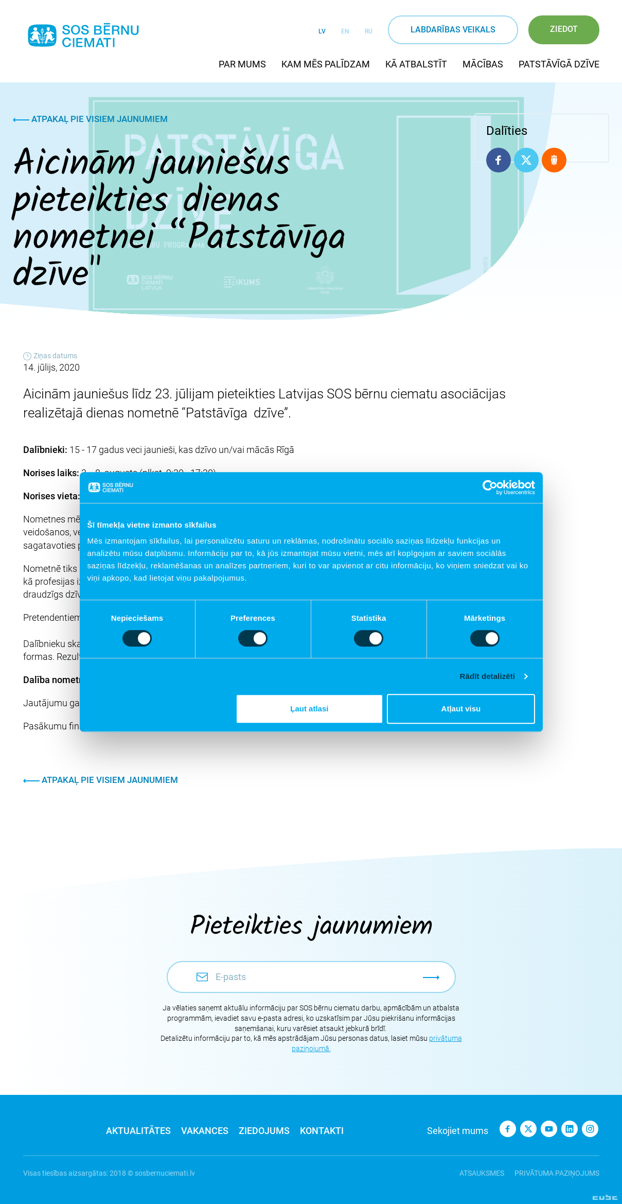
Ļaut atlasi (309, 708)
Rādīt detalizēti (487, 676)
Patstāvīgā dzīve (559, 64)
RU (368, 31)
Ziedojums (264, 1130)
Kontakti (322, 1130)
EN (345, 31)
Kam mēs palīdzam (325, 64)
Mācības (483, 64)
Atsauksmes (481, 1173)
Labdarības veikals (453, 29)
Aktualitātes (138, 1130)
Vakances (204, 1130)
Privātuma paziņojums (556, 1173)
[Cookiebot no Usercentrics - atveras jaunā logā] (490, 487)
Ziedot (564, 29)
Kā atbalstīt (416, 64)
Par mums (242, 64)
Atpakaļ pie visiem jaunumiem (90, 119)
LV (322, 31)
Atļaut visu (461, 708)
